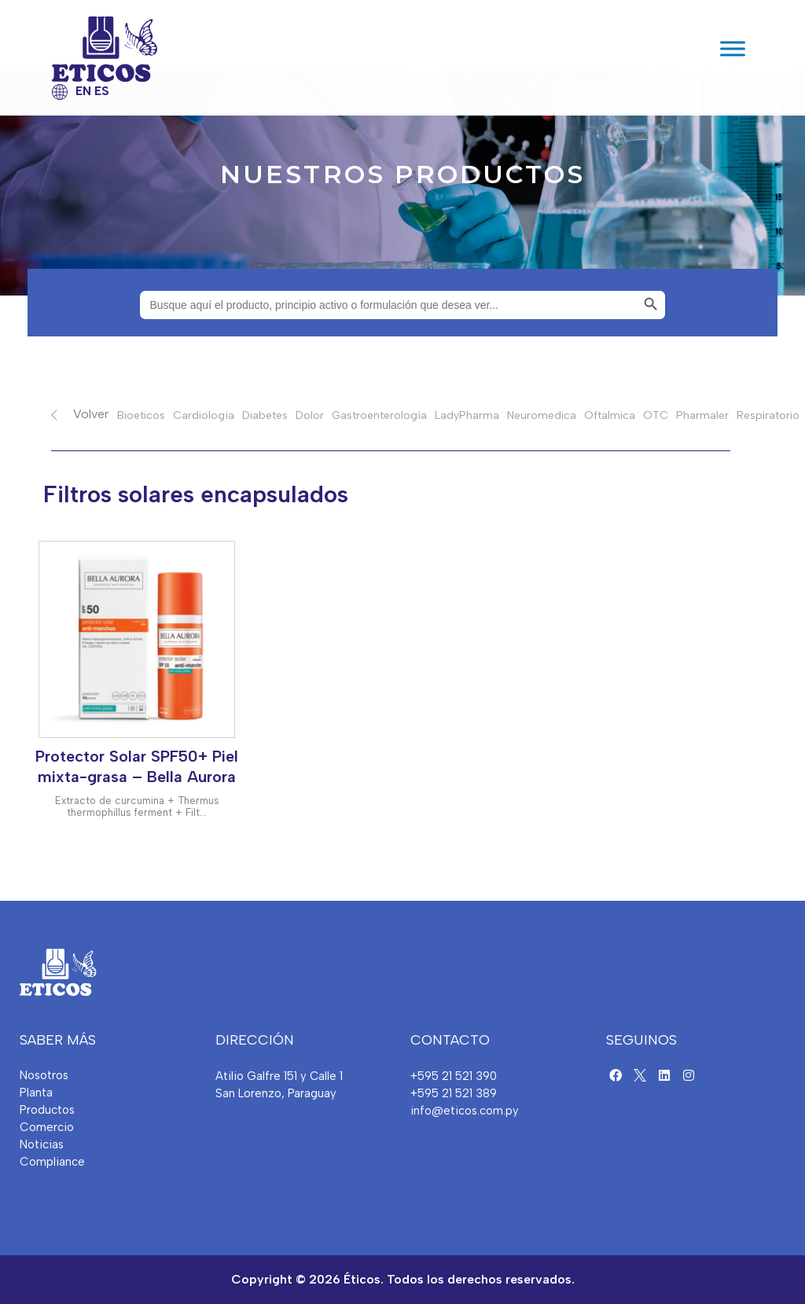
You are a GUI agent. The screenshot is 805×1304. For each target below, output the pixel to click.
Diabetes (265, 415)
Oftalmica (609, 415)
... (203, 812)
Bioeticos (141, 415)
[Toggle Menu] (732, 49)
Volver (90, 413)
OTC (655, 415)
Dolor (310, 415)
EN (83, 91)
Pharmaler (702, 415)
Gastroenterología (379, 415)
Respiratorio (768, 415)
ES (101, 91)
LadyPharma (467, 415)
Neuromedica (541, 415)
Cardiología (203, 415)
